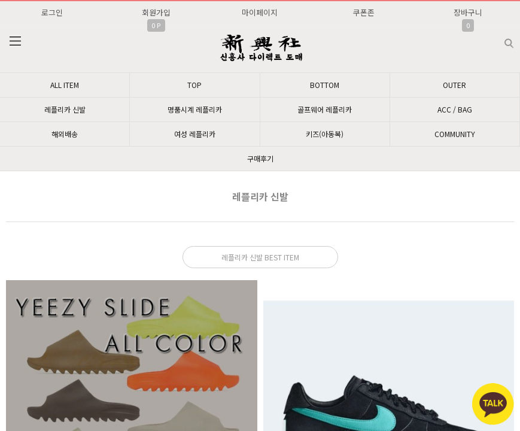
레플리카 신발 (65, 109)
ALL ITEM (64, 85)
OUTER (454, 85)
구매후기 (260, 158)
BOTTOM (324, 85)
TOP (194, 85)
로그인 (52, 12)
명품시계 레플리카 (195, 109)
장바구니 (468, 12)
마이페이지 (260, 12)
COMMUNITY (454, 134)
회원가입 (156, 12)
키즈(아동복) (324, 134)
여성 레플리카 (194, 134)
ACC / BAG (454, 109)
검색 (499, 39)
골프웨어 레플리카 (324, 109)
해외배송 (64, 134)
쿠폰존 (364, 12)
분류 (15, 41)
